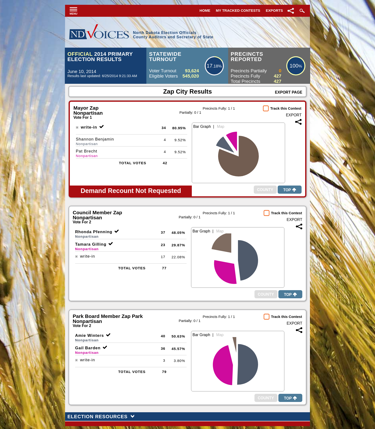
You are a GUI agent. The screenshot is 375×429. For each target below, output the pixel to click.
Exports (274, 10)
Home (204, 10)
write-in (86, 127)
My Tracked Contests (238, 10)
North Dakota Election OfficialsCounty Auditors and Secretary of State (173, 35)
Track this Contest (285, 108)
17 (209, 66)
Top (289, 190)
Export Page (288, 92)
